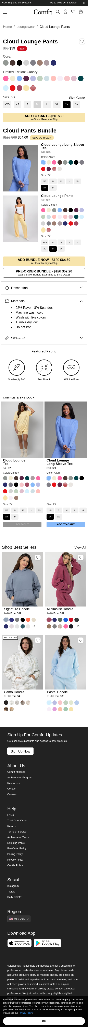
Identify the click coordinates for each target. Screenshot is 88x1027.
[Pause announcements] (84, 3)
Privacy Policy (15, 859)
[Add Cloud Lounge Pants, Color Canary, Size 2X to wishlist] (82, 41)
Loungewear (25, 26)
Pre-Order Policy (16, 848)
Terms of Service (16, 831)
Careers (11, 794)
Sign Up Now (20, 751)
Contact (11, 788)
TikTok (11, 891)
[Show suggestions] (18, 919)
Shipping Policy (16, 843)
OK (44, 1021)
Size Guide (77, 98)
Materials (44, 301)
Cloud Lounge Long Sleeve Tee (62, 146)
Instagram (13, 886)
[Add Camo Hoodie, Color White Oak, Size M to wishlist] (38, 640)
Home (7, 26)
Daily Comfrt (14, 897)
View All (80, 547)
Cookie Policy (15, 865)
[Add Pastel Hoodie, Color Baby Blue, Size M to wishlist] (81, 640)
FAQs (10, 815)
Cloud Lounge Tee (14, 461)
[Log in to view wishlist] (73, 12)
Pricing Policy (15, 854)
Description (44, 287)
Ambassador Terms (18, 837)
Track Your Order (17, 820)
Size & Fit (44, 338)
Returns (11, 826)
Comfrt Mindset (16, 772)
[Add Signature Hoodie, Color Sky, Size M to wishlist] (38, 557)
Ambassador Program (19, 777)
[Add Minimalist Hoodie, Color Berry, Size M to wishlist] (81, 557)
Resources (13, 783)
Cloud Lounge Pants (57, 195)
